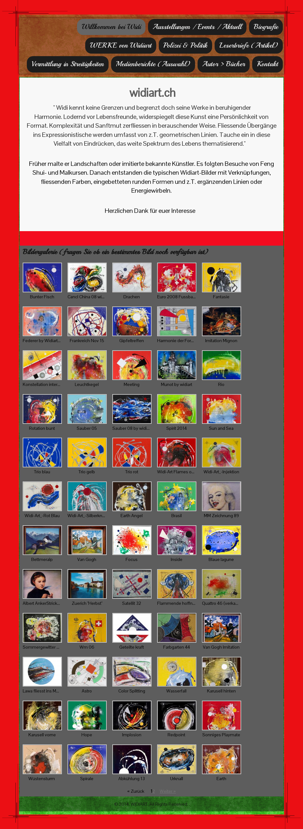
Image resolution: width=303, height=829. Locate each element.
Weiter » (168, 791)
